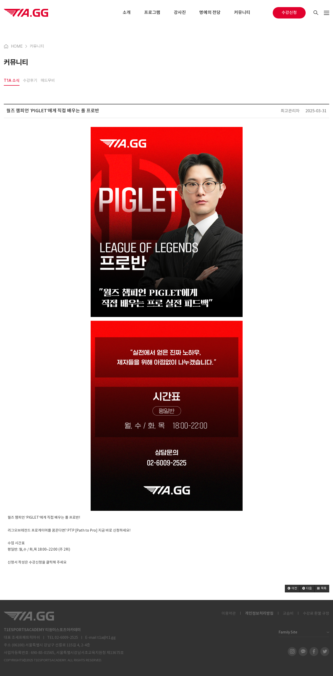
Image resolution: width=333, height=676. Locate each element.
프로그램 (152, 12)
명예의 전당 (210, 12)
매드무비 (48, 80)
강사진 (180, 12)
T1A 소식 (11, 80)
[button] (292, 588)
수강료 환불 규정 (316, 613)
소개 (127, 12)
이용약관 (229, 613)
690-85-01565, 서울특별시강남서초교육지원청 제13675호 (77, 653)
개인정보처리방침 (259, 613)
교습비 (288, 613)
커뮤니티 (242, 12)
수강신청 (289, 12)
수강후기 (30, 80)
